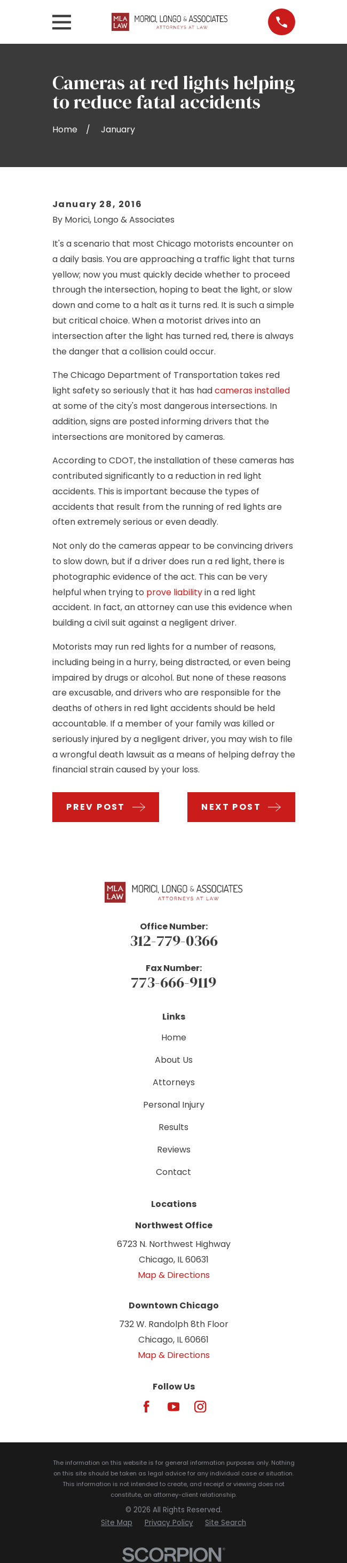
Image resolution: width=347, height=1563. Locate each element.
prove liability (174, 592)
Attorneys (174, 1082)
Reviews (174, 1149)
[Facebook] (146, 1406)
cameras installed (252, 390)
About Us (174, 1060)
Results (173, 1127)
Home (173, 1037)
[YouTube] (173, 1406)
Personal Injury (173, 1105)
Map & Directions (174, 1275)
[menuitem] (116, 1523)
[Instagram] (200, 1406)
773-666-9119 (173, 982)
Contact (173, 1172)
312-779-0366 (174, 940)
